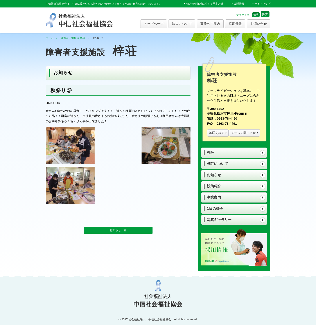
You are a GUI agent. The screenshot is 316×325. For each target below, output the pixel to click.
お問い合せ (258, 24)
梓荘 (210, 152)
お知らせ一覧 (118, 187)
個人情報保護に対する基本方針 (204, 3)
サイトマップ (262, 3)
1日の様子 (215, 208)
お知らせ (214, 175)
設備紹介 (214, 186)
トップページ (153, 24)
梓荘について (217, 164)
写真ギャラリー (219, 220)
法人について (182, 24)
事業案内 (214, 197)
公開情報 (239, 3)
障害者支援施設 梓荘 (73, 38)
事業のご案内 (210, 24)
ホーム (50, 38)
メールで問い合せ (243, 133)
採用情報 (235, 24)
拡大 (265, 14)
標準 (256, 14)
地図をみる (216, 133)
